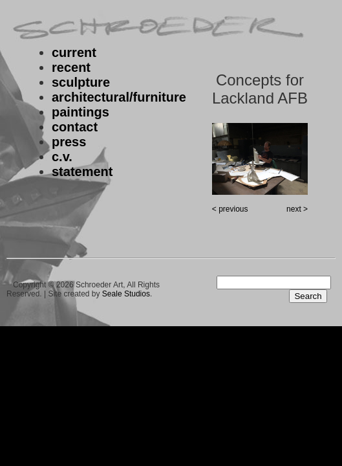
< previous (230, 209)
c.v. (62, 157)
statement (82, 171)
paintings (80, 112)
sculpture (81, 82)
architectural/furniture (119, 97)
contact (75, 127)
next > (297, 209)
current (74, 52)
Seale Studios (126, 293)
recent (71, 67)
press (69, 142)
